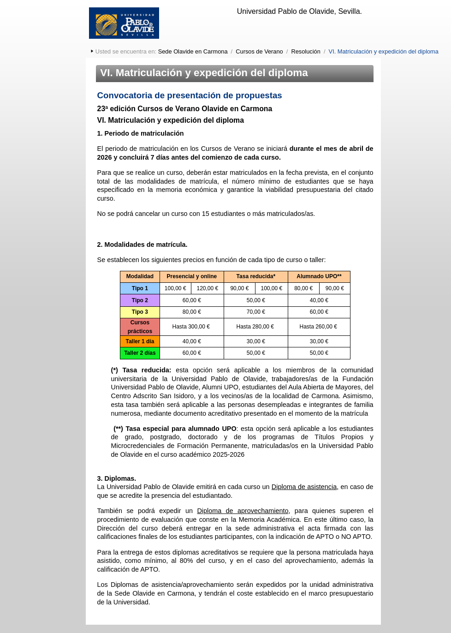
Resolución (305, 51)
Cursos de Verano (259, 51)
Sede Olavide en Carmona (193, 51)
